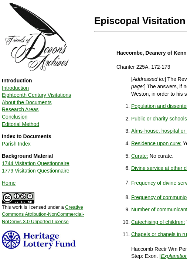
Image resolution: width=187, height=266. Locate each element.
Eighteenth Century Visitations (36, 95)
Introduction (15, 88)
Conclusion (14, 117)
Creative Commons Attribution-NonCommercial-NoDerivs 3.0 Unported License (43, 214)
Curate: (139, 156)
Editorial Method (20, 124)
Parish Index (16, 144)
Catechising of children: (158, 222)
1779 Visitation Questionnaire (35, 171)
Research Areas (20, 109)
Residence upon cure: (156, 143)
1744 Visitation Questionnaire (35, 163)
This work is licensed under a (43, 211)
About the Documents (27, 102)
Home (9, 183)
